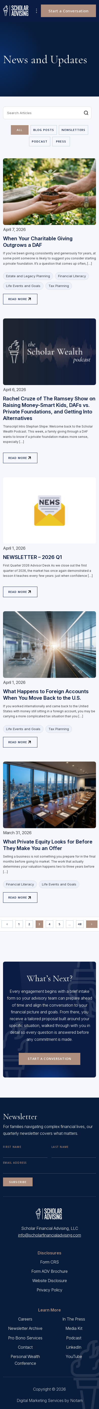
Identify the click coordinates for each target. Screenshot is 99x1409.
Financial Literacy (72, 276)
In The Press (73, 1319)
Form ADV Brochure (49, 1271)
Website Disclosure (49, 1280)
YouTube (74, 1356)
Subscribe (18, 1182)
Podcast (39, 141)
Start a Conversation (68, 10)
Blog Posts (43, 130)
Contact (25, 1347)
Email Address (15, 1162)
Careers (25, 1319)
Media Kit (73, 1328)
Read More (17, 299)
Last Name (60, 1147)
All (19, 130)
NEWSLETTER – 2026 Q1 (32, 557)
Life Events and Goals (23, 286)
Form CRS (49, 1261)
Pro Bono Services (25, 1337)
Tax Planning (58, 286)
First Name (12, 1147)
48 (80, 924)
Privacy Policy (49, 1289)
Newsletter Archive (25, 1328)
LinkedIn (73, 1347)
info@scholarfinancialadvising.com (49, 1235)
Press (61, 141)
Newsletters (73, 130)
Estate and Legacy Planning (28, 276)
